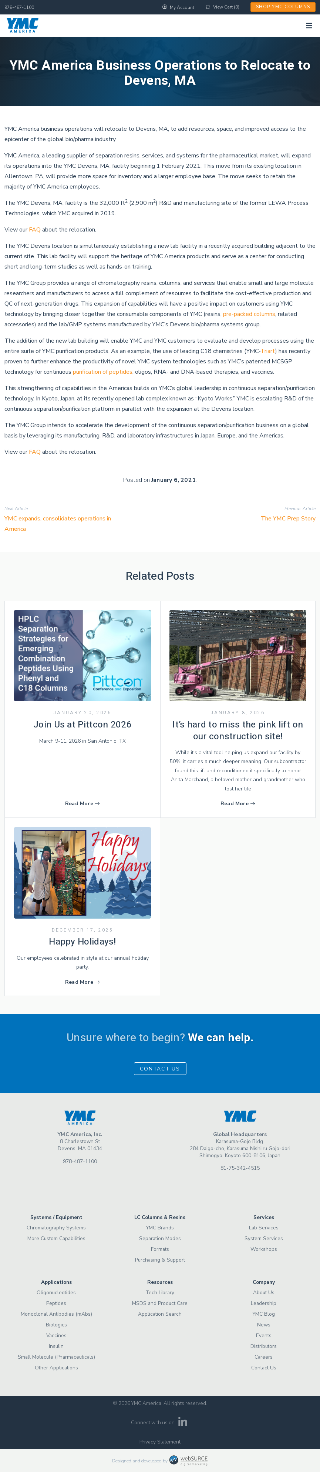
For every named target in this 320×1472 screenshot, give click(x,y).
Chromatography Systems (56, 1227)
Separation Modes (160, 1238)
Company (264, 1282)
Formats (160, 1249)
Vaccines (56, 1335)
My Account (178, 7)
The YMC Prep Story (288, 518)
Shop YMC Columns (283, 7)
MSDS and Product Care (160, 1303)
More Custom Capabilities (56, 1238)
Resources (160, 1282)
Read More (82, 803)
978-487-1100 (19, 7)
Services (263, 1217)
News (263, 1324)
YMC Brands (160, 1227)
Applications (56, 1282)
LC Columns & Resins (159, 1217)
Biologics (56, 1324)
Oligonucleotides (56, 1292)
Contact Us (160, 1068)
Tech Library (159, 1292)
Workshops (263, 1249)
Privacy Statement (160, 1441)
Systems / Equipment (56, 1217)
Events (264, 1335)
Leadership (263, 1303)
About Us (263, 1292)
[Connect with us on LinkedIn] (182, 1424)
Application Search (160, 1314)
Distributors (263, 1346)
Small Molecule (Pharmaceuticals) (56, 1357)
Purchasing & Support (160, 1259)
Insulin (56, 1346)
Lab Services (264, 1227)
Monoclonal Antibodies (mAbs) (56, 1314)
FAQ (35, 230)
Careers (264, 1357)
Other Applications (56, 1367)
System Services (264, 1238)
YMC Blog (263, 1314)
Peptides (56, 1303)
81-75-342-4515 (240, 1168)
